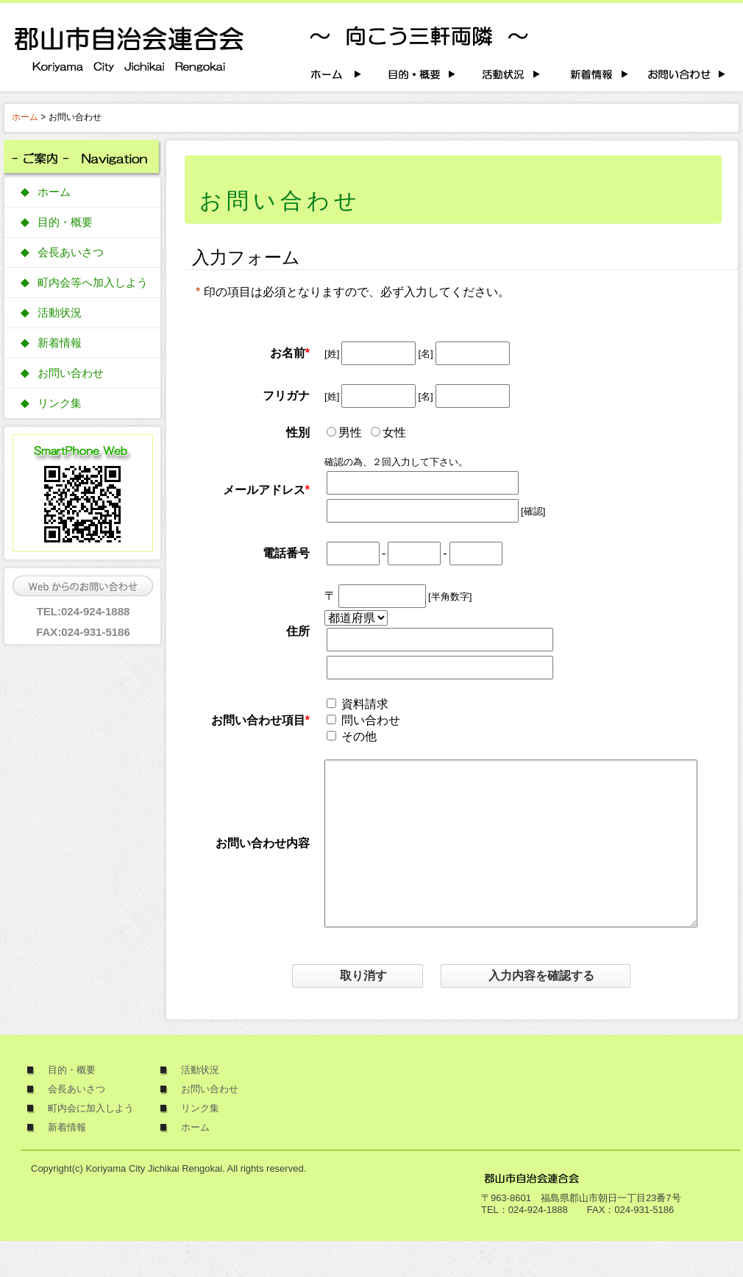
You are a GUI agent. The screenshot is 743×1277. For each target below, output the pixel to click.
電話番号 (286, 553)
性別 (298, 432)
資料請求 (364, 704)
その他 (359, 736)
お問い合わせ (71, 373)
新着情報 (60, 343)
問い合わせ (370, 720)
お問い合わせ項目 (258, 720)
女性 (394, 432)
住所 (298, 631)
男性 (350, 432)
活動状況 (60, 313)
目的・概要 (65, 222)
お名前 (287, 353)
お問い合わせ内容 (263, 861)
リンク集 (60, 403)
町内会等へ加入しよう (93, 283)
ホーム (25, 117)
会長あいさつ (71, 252)
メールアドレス (264, 490)
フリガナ (286, 395)
